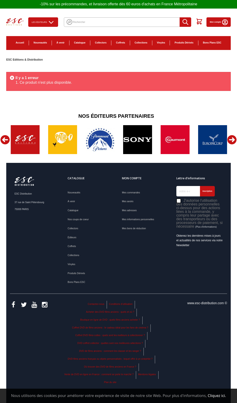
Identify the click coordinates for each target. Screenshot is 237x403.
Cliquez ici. (217, 395)
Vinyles (161, 42)
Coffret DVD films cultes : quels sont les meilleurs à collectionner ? (110, 335)
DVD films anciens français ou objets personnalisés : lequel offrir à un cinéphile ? (110, 359)
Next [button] (232, 139)
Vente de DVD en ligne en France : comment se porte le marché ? (99, 374)
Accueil (20, 42)
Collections (141, 42)
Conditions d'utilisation (121, 304)
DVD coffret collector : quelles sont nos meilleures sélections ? (110, 343)
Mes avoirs (127, 201)
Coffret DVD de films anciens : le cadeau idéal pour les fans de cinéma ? (110, 327)
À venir (60, 42)
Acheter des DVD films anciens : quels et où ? (110, 312)
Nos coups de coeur (78, 219)
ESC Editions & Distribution (24, 59)
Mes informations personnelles (138, 219)
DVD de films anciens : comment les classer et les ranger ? (110, 351)
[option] (25, 139)
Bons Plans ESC (212, 42)
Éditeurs (72, 237)
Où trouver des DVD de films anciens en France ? (110, 367)
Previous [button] (5, 139)
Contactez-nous (96, 304)
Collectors (100, 42)
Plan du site (110, 382)
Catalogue (79, 42)
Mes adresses (129, 210)
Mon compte (219, 22)
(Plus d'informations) (206, 227)
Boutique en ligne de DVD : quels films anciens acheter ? (110, 320)
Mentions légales (147, 374)
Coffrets (120, 42)
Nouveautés (40, 42)
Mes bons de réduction (134, 228)
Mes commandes (131, 192)
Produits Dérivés (184, 42)
